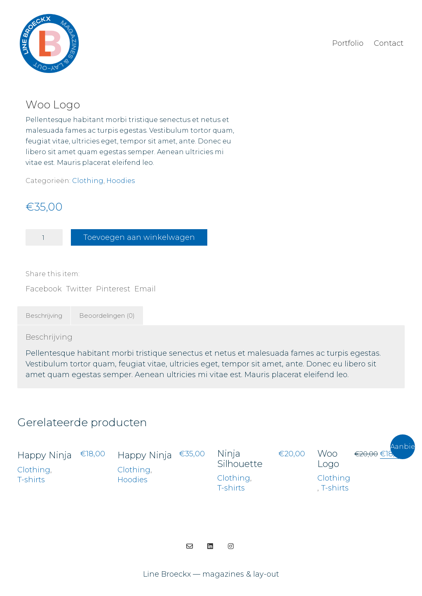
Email (145, 288)
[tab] (44, 315)
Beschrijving (44, 315)
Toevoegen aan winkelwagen (139, 237)
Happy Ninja (44, 455)
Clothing (87, 181)
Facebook (44, 288)
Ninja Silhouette (240, 459)
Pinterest (113, 288)
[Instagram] (231, 546)
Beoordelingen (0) (107, 315)
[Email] (189, 546)
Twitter (79, 288)
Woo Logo (328, 459)
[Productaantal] (44, 237)
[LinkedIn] (210, 546)
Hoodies (120, 181)
